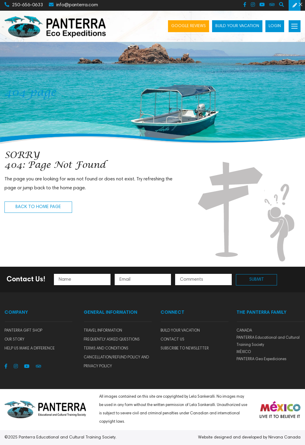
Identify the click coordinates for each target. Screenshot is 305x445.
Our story (14, 340)
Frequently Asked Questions (112, 340)
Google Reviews (188, 26)
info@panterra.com (73, 4)
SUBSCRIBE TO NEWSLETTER (185, 349)
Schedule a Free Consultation (294, 5)
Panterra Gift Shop (23, 331)
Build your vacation (237, 26)
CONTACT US (172, 340)
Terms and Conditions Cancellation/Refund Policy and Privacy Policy (116, 358)
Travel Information (103, 331)
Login (275, 26)
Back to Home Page (38, 207)
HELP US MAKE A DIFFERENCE (29, 349)
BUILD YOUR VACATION (180, 331)
